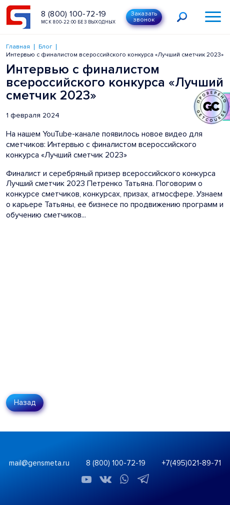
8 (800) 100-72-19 (73, 14)
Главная (18, 46)
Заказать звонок (144, 17)
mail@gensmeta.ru (39, 463)
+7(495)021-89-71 (191, 463)
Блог (45, 46)
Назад (25, 402)
